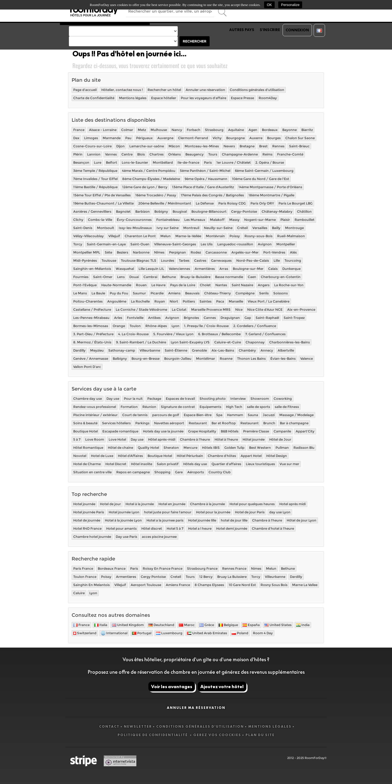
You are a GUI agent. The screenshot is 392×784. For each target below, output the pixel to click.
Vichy (217, 138)
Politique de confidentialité (153, 735)
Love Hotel (117, 439)
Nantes (221, 285)
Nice (239, 309)
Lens (121, 277)
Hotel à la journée (139, 504)
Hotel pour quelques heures (252, 504)
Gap (247, 318)
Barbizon (142, 211)
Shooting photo (213, 398)
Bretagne (247, 146)
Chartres (156, 154)
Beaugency (194, 154)
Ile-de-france (188, 162)
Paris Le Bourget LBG (295, 203)
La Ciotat (179, 309)
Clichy (78, 220)
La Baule (98, 293)
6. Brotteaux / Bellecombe (219, 334)
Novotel (79, 456)
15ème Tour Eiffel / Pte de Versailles (102, 195)
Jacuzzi (269, 415)
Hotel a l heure (200, 528)
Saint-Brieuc (299, 146)
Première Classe (256, 431)
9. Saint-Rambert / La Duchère (141, 342)
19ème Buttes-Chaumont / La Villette (103, 203)
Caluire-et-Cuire (227, 342)
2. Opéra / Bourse (269, 162)
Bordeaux (270, 130)
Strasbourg (214, 130)
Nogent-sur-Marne (260, 220)
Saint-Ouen (139, 244)
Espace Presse (242, 98)
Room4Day (268, 98)
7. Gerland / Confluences (265, 334)
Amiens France (178, 585)
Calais (273, 269)
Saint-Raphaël (267, 318)
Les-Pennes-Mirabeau (91, 318)
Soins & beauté (85, 423)
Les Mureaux (194, 220)
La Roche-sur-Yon (289, 285)
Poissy (234, 236)
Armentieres (126, 577)
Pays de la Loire (182, 285)
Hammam (235, 415)
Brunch (269, 423)
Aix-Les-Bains (223, 350)
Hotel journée (84, 504)
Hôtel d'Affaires (130, 456)
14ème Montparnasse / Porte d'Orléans (270, 187)
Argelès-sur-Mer (245, 252)
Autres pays (241, 30)
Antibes (154, 318)
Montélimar (205, 358)
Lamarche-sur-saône (146, 146)
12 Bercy (206, 577)
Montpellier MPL (86, 252)
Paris (208, 162)
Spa (219, 415)
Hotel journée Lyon (124, 512)
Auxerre (255, 138)
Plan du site (260, 735)
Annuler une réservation (205, 90)
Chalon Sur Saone (300, 138)
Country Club (220, 472)
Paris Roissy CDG (232, 203)
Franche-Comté (290, 154)
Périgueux (144, 138)
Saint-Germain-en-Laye (106, 244)
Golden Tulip (234, 448)
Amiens (174, 293)
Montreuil (191, 228)
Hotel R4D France (87, 528)
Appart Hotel (251, 456)
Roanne (226, 358)
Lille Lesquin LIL (151, 269)
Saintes (206, 301)
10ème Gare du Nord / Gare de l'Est (260, 179)
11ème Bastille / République (95, 187)
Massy (234, 220)
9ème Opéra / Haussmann (206, 179)
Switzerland (84, 633)
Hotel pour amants (121, 528)
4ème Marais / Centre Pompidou (148, 171)
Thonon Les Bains (251, 358)
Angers (264, 285)
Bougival (180, 211)
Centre (127, 154)
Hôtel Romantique (88, 448)
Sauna (253, 415)
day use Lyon (279, 512)
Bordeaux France (111, 568)
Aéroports (195, 472)
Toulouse (109, 260)
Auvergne (165, 138)
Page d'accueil (85, 90)
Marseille (236, 301)
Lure (97, 162)
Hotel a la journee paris (164, 520)
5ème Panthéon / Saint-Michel (205, 171)
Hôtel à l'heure (226, 439)
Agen (253, 130)
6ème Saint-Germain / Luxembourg (264, 171)
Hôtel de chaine (120, 448)
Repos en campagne (133, 472)
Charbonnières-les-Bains (289, 342)
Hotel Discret (115, 464)
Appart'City (305, 431)
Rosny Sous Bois (274, 585)
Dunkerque (291, 269)
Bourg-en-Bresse (145, 358)
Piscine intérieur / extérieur (95, 415)
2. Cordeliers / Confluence (254, 326)
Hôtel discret (151, 528)
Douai (134, 277)
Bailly (276, 228)
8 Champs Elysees (209, 585)
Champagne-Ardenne (240, 154)
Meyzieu (97, 350)
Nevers (229, 146)
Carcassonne (216, 252)
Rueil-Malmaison (291, 236)
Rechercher (194, 41)
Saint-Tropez (294, 318)
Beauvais (192, 293)
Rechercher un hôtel (164, 90)
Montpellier (285, 244)
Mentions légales (132, 98)
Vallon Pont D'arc (87, 367)
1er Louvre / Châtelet (233, 162)
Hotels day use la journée (163, 431)
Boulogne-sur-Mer (248, 269)
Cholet (205, 285)
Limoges (91, 138)
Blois (141, 154)
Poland (240, 633)
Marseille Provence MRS (211, 309)
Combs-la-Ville (100, 220)
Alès (293, 252)
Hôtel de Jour (280, 439)
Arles (118, 318)
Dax (76, 138)
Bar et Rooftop (224, 423)
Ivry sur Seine (168, 228)
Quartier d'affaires (226, 464)
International (114, 633)
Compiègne (245, 293)
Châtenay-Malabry (277, 211)
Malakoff (217, 220)
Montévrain (215, 236)
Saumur (139, 293)
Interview (238, 398)
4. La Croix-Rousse (133, 334)
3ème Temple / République (95, 171)
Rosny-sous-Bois (258, 236)
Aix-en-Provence (301, 309)
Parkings (142, 423)
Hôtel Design (276, 456)
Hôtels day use (195, 464)
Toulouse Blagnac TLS (138, 260)
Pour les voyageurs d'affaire (203, 98)
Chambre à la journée (207, 504)
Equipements (210, 407)
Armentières (205, 269)
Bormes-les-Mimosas (90, 326)
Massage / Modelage (296, 415)
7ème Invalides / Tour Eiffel (95, 179)
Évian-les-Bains (283, 358)
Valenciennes (179, 269)
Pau (128, 138)
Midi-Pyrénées (85, 260)
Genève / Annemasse (90, 358)
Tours (212, 154)
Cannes (210, 318)
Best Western (260, 448)
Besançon (81, 162)
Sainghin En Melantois (91, 585)
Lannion (93, 154)
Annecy (267, 350)
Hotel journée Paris (88, 512)
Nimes (256, 568)
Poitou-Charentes (88, 301)
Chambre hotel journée (92, 537)
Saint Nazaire (242, 285)
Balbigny (120, 358)
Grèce (206, 625)
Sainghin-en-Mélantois (92, 269)
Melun (165, 236)
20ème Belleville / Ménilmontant (164, 203)
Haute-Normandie (116, 285)
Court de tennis (135, 415)
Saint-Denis (82, 228)
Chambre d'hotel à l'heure (273, 528)
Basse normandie (229, 277)
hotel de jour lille (234, 520)
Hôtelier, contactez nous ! (122, 90)
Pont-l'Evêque (85, 285)
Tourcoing (292, 260)
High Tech (234, 407)
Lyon (175, 326)
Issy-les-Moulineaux (135, 228)
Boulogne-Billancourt (208, 211)
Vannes (111, 154)
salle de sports (258, 407)
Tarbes (184, 260)
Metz (142, 130)
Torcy (77, 244)
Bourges (274, 138)
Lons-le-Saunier (135, 162)
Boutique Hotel (85, 431)
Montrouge (294, 228)
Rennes (278, 146)
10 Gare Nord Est (242, 585)
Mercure (190, 448)
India (303, 625)
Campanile (282, 431)
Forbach (193, 130)
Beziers (122, 252)
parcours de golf (165, 415)
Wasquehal (125, 269)
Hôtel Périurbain (190, 456)
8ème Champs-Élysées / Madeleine (151, 179)
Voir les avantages (171, 686)
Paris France (83, 568)
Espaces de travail (180, 398)
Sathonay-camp (121, 350)
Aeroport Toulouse (146, 585)
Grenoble (199, 350)
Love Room (94, 439)
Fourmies (80, 277)
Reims (267, 154)
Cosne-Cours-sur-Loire (92, 146)
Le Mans (80, 293)
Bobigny (161, 211)
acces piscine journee (159, 537)
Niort (174, 301)
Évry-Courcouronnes (134, 220)
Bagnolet (123, 211)
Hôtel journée (254, 439)
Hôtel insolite (141, 464)
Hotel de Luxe (102, 456)
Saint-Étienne (176, 350)
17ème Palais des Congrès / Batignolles (212, 195)
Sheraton (171, 448)
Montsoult (105, 228)
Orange (119, 326)
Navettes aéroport (169, 423)
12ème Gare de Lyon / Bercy (144, 187)
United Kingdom (128, 625)
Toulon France (84, 577)
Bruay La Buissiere (232, 577)
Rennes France (234, 568)
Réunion (149, 407)
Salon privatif (168, 464)
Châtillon (304, 211)
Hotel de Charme (87, 464)
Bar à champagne (294, 423)
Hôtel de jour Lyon (301, 520)
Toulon (135, 326)
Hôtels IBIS (211, 448)
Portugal (141, 633)
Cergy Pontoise (153, 577)
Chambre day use (87, 398)
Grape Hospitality (202, 431)
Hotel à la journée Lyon (123, 520)
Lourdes (167, 260)
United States (278, 625)
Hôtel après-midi (161, 439)
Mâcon (174, 146)
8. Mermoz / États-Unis (92, 342)
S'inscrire (270, 30)
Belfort (111, 162)
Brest (263, 146)
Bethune (169, 277)
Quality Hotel (148, 448)
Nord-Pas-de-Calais (252, 260)
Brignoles (191, 318)
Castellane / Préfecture (92, 309)
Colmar (127, 130)
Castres (200, 260)
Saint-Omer (102, 277)
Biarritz (307, 130)
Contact (109, 726)
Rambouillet (304, 220)
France (78, 130)
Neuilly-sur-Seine (218, 228)
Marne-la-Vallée (188, 236)
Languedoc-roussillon (235, 244)
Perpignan (177, 252)
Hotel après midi (292, 504)
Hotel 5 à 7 (175, 528)
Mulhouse (159, 130)
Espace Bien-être (198, 415)
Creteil (175, 577)
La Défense (205, 203)
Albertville (286, 350)
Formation (129, 407)
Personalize (290, 5)
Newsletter (138, 726)
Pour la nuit (133, 398)
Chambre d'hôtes (222, 456)
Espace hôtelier (163, 98)
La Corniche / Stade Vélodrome (141, 309)
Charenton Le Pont (140, 236)
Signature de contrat (178, 407)
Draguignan (230, 318)
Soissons (280, 293)
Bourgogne (235, 138)
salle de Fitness (287, 407)
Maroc (187, 625)
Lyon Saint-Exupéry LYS (190, 342)
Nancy (176, 130)
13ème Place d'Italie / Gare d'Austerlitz (203, 187)
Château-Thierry (217, 293)
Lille (277, 260)
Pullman (282, 448)
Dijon (120, 146)
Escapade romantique (120, 431)
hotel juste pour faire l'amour (167, 512)
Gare (179, 472)
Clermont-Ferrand (193, 138)
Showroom (259, 398)
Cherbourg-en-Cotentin (281, 277)
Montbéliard (163, 162)
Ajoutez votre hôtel (222, 686)
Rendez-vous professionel (94, 407)
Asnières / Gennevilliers (92, 211)
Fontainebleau (168, 220)
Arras (223, 269)
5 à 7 (77, 439)
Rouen (141, 285)
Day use (112, 398)
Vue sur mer (289, 464)
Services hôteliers (116, 423)
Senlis (264, 293)
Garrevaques (221, 260)
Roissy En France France (162, 568)
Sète (108, 252)
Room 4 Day (263, 633)
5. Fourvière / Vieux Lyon (173, 334)
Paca (220, 301)
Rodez (196, 252)
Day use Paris (126, 537)
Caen (252, 277)
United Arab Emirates (207, 633)
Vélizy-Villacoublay (88, 236)
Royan (159, 301)
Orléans (174, 154)
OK (269, 5)
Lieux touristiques (260, 464)
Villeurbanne (150, 350)
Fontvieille (135, 318)
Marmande (112, 138)
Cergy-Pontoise (244, 211)
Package (154, 398)
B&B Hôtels (229, 431)
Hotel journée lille (202, 520)
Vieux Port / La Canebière (268, 301)
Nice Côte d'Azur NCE (265, 309)
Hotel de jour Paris (250, 512)
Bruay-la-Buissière (195, 277)
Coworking (283, 398)
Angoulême (116, 301)
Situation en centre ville (92, 472)
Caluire (79, 593)
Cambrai (150, 277)
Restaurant (198, 423)
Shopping (162, 472)
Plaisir (285, 220)
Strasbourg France (202, 568)
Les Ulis (207, 244)
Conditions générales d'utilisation (257, 90)
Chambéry (247, 350)
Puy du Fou (119, 293)
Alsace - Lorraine (103, 130)
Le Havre (158, 285)
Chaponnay (255, 342)
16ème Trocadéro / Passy (155, 195)
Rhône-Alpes (156, 326)
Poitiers (189, 301)
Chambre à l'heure (195, 439)
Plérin (77, 154)
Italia (100, 625)
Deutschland (161, 625)
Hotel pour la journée (213, 512)
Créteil (242, 228)
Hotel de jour (110, 504)
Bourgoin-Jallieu (177, 358)
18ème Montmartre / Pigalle (271, 195)
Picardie (157, 293)
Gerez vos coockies (217, 735)
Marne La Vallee (304, 585)
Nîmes (159, 252)
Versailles (259, 228)
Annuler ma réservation (196, 708)
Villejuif (114, 236)
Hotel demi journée (231, 528)
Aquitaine (236, 130)
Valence (306, 358)
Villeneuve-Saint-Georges (175, 244)
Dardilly (79, 350)
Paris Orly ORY (262, 203)
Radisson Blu (303, 448)
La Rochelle (140, 301)
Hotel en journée (171, 504)
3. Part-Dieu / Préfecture (93, 334)
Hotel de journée (86, 520)
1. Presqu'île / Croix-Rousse (206, 326)
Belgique (228, 625)
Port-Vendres (274, 252)
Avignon (265, 244)
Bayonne (289, 130)
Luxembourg (169, 633)
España (251, 625)
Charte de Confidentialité (93, 98)
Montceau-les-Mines (202, 146)
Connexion (297, 30)
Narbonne (141, 252)
